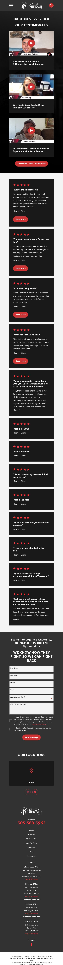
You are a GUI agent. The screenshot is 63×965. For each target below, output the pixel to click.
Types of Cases (31, 839)
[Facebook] (31, 944)
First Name (14, 668)
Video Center (31, 856)
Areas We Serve (31, 843)
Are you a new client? (17, 697)
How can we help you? (18, 704)
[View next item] (35, 792)
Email (12, 690)
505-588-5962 (32, 823)
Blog (31, 852)
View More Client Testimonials (31, 163)
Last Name (14, 675)
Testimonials (31, 847)
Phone (12, 683)
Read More (21, 219)
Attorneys (31, 834)
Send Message (31, 737)
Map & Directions (31, 879)
